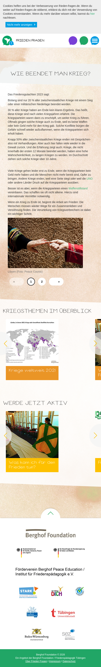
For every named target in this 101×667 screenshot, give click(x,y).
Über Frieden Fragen (36, 661)
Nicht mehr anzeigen (19, 24)
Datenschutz (69, 661)
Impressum (55, 661)
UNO (90, 178)
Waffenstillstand (78, 188)
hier (92, 13)
